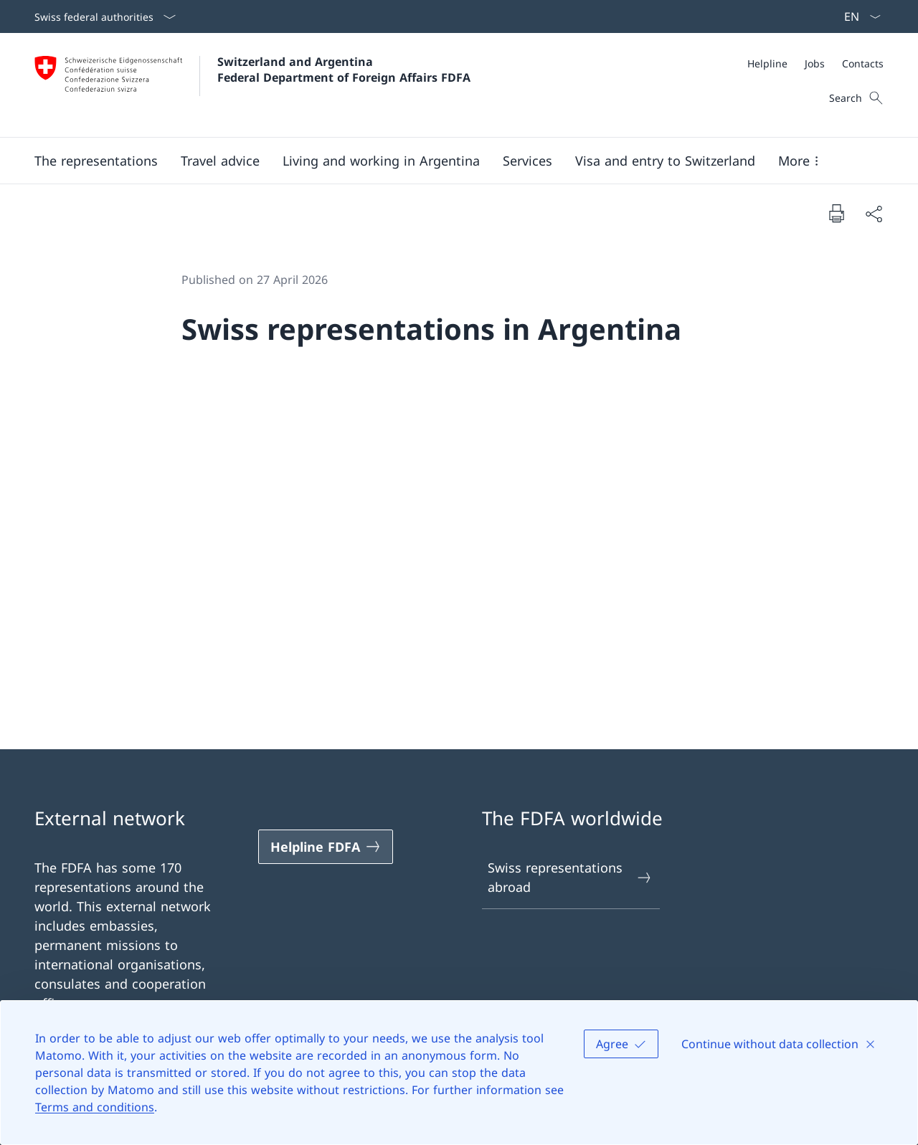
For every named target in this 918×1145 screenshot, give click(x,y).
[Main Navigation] (447, 161)
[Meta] (815, 63)
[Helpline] (767, 63)
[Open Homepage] (252, 85)
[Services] (527, 161)
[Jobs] (814, 63)
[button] (96, 161)
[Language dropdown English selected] (858, 16)
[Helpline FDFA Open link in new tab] (325, 847)
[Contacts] (862, 63)
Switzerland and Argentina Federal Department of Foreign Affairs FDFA (343, 69)
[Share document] (873, 213)
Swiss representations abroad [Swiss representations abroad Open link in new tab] (570, 877)
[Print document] (836, 213)
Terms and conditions (94, 1107)
